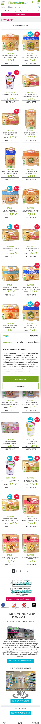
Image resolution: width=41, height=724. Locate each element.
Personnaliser (20, 386)
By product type (18, 11)
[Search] (19, 7)
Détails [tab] (20, 342)
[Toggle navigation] (2, 2)
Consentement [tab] (8, 342)
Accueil (3, 11)
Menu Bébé (20, 15)
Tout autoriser (20, 379)
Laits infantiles (29, 11)
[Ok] (39, 7)
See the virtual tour (20, 701)
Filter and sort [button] (20, 26)
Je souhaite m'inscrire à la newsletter (20, 599)
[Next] (27, 571)
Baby (9, 11)
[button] (33, 2)
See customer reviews (20, 713)
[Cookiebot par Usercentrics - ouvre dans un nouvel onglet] (29, 336)
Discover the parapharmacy (20, 661)
